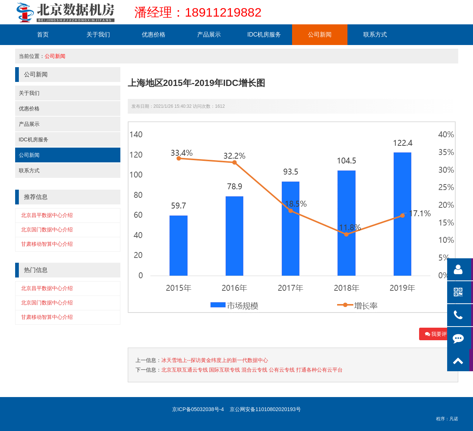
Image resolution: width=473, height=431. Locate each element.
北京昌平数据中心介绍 (47, 215)
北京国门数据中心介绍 (47, 229)
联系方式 (375, 34)
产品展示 (209, 34)
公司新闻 (320, 34)
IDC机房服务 (264, 34)
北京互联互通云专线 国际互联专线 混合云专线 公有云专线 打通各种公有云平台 (252, 370)
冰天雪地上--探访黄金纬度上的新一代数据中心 (214, 360)
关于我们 (98, 34)
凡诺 (453, 418)
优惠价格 (153, 34)
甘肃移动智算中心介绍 (47, 244)
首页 (43, 34)
